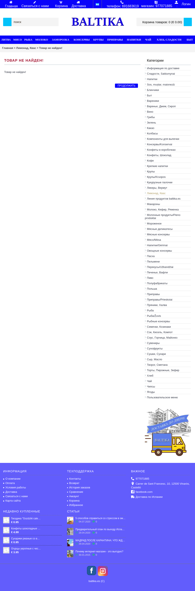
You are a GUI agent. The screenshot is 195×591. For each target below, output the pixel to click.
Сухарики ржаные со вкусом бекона (26, 538)
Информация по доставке (163, 68)
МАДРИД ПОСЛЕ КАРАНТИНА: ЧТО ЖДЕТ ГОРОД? (100, 540)
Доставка (10, 491)
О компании (11, 478)
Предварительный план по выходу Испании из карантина (100, 529)
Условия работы (14, 487)
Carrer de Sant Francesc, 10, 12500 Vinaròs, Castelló (160, 485)
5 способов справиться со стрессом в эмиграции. (100, 518)
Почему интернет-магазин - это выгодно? (99, 551)
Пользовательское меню (162, 397)
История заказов (78, 487)
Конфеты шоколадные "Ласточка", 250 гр (26, 528)
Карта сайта (11, 500)
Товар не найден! (50, 48)
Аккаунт (73, 496)
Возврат (73, 483)
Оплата (9, 483)
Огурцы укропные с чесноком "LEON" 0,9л (26, 548)
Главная (7, 48)
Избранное (75, 505)
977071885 (140, 479)
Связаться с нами (15, 496)
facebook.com (142, 492)
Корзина (73, 500)
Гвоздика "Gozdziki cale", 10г (26, 518)
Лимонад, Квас (26, 48)
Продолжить (126, 85)
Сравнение (75, 491)
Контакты (74, 478)
